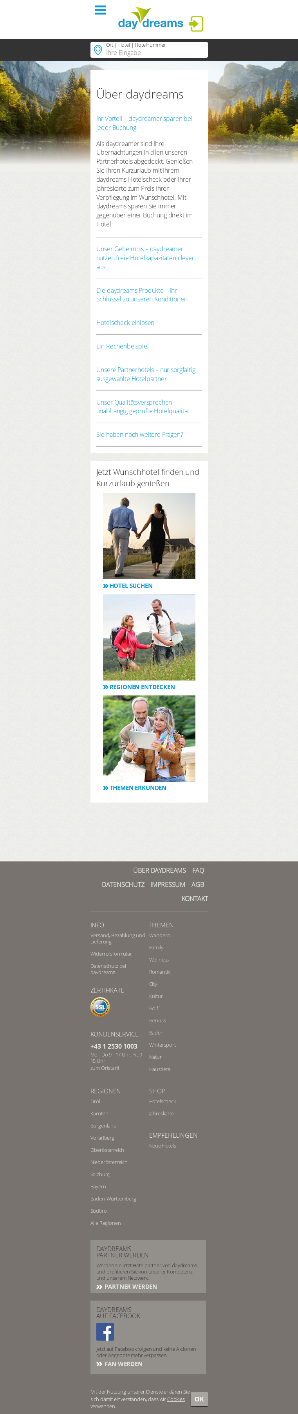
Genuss (157, 1020)
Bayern (98, 1186)
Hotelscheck (162, 1101)
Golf (153, 1008)
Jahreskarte (161, 1113)
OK (199, 1399)
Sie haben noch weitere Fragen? (139, 434)
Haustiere (160, 1069)
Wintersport (162, 1044)
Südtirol (99, 1210)
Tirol (95, 1101)
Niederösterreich (109, 1162)
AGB (197, 884)
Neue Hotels (162, 1145)
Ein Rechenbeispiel (122, 346)
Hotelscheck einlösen (125, 322)
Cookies (176, 1399)
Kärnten (99, 1113)
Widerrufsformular (111, 953)
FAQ (198, 870)
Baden (156, 1032)
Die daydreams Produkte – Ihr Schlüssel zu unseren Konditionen (142, 295)
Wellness (159, 959)
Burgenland (103, 1125)
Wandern (159, 935)
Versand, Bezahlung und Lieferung (117, 938)
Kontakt (195, 899)
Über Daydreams (159, 870)
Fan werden (123, 1364)
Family (156, 947)
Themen (161, 925)
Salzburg (100, 1174)
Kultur (156, 996)
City (153, 983)
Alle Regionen (105, 1222)
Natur (155, 1056)
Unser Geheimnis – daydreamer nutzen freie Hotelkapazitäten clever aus (145, 257)
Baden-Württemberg (113, 1198)
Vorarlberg (102, 1137)
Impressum (168, 884)
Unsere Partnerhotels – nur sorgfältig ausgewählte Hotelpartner (145, 374)
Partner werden (130, 1286)
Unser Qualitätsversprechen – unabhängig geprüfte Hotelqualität (143, 407)
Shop (157, 1091)
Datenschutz (123, 884)
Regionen (105, 1091)
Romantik (159, 971)
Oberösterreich (107, 1149)
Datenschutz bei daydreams (108, 969)
